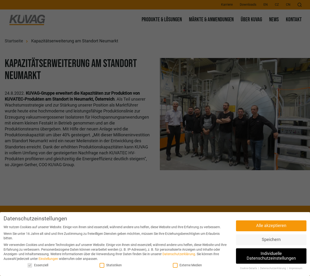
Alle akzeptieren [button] (271, 225)
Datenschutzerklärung (178, 254)
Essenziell (37, 265)
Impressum (295, 268)
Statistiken (111, 265)
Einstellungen (48, 259)
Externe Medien (187, 265)
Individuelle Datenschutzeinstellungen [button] (271, 256)
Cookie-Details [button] (249, 268)
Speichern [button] (271, 239)
